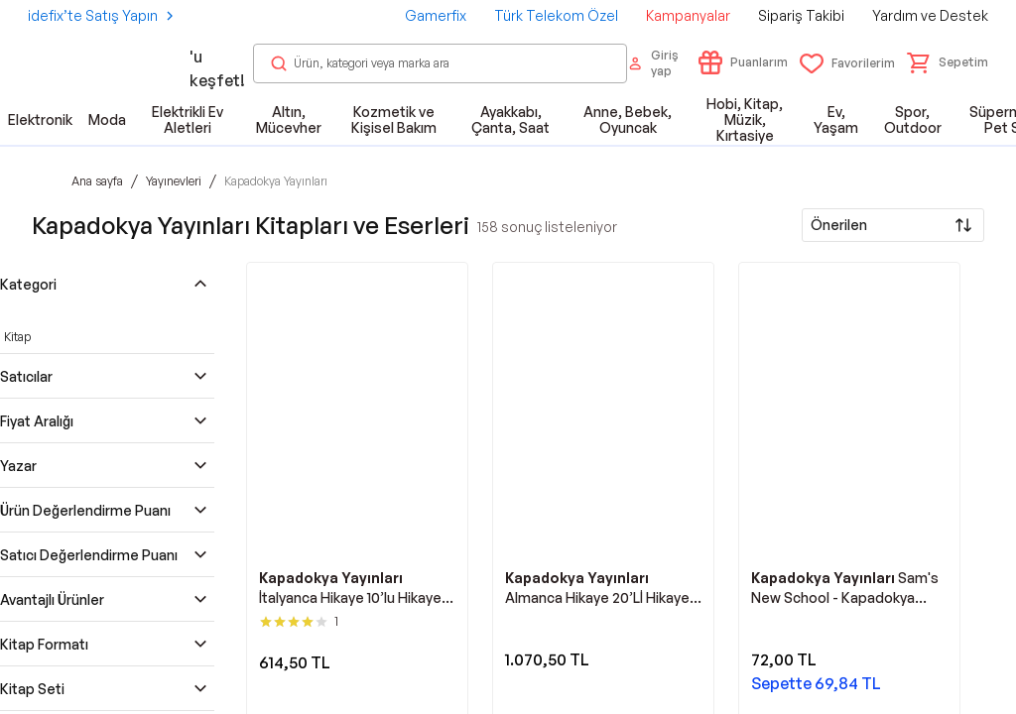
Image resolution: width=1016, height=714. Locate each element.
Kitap (17, 336)
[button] (947, 62)
